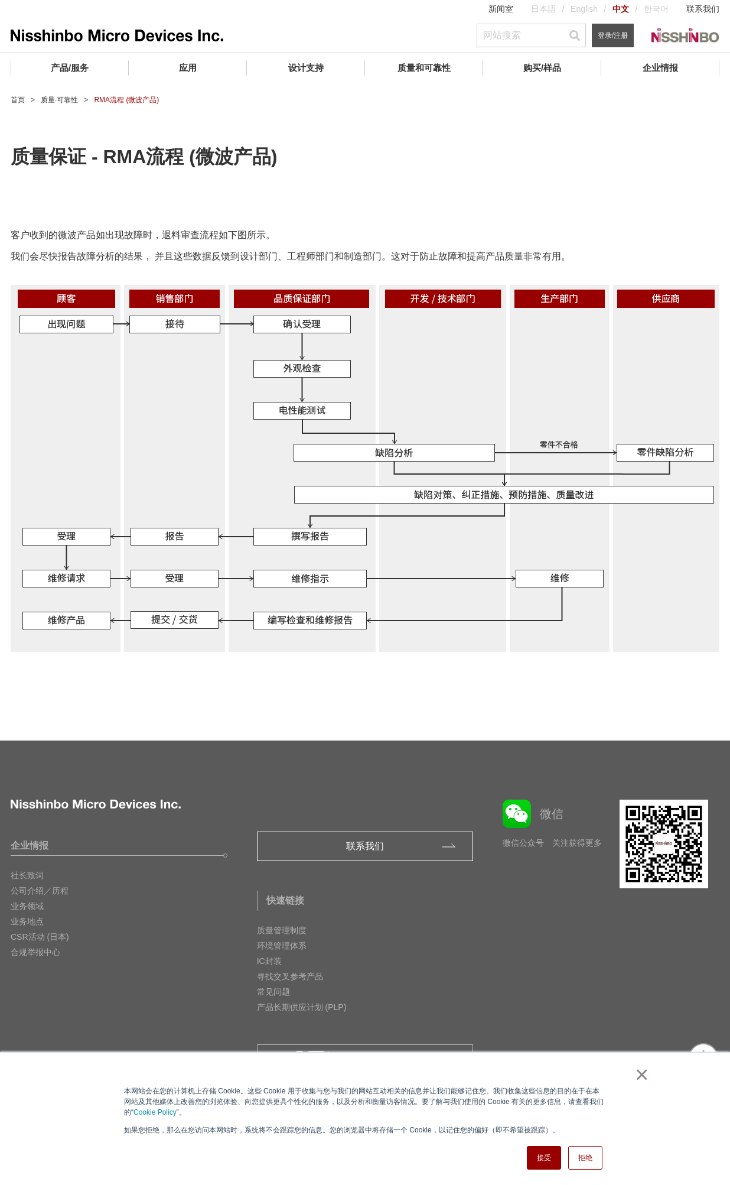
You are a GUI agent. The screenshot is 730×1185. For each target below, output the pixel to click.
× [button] (639, 1074)
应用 (188, 68)
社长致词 (27, 875)
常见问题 (273, 991)
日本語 (543, 9)
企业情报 (660, 68)
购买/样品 (542, 68)
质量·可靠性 (59, 100)
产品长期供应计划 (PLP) (302, 1007)
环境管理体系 (282, 945)
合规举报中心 (35, 952)
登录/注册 (613, 35)
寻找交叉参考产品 (290, 976)
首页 (18, 100)
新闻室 (500, 9)
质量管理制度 (282, 930)
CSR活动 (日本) (40, 936)
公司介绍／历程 (40, 890)
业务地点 (27, 921)
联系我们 (702, 9)
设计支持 (306, 68)
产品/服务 (70, 68)
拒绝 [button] (585, 1158)
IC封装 (269, 961)
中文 (620, 9)
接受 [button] (544, 1158)
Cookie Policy (155, 1112)
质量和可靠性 (424, 68)
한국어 (656, 9)
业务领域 (27, 906)
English (584, 9)
